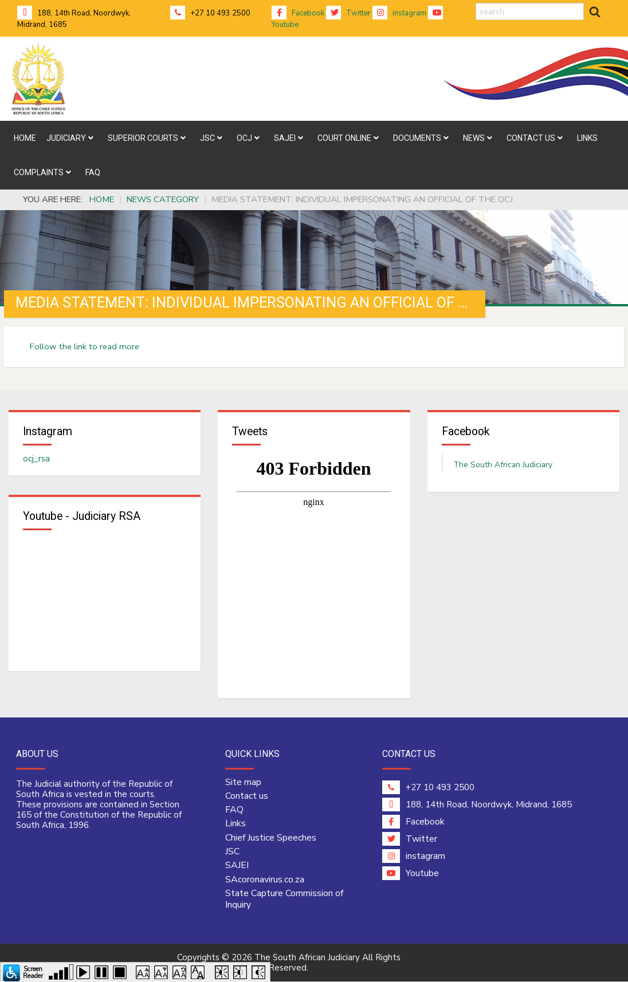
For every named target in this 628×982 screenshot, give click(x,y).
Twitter (348, 13)
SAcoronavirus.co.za (264, 879)
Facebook (298, 13)
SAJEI (237, 865)
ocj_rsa (36, 458)
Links (235, 824)
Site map (243, 782)
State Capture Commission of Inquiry (284, 900)
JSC (232, 852)
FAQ (234, 810)
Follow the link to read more (84, 346)
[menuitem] (25, 138)
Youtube (410, 873)
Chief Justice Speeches (270, 838)
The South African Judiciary (502, 464)
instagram (399, 13)
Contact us (246, 796)
